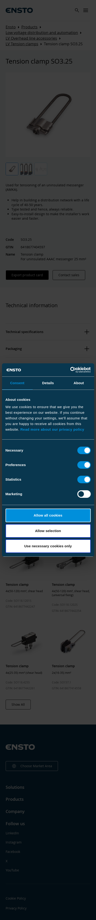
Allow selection (48, 531)
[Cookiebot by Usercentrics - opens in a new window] (70, 370)
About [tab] (79, 383)
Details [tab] (48, 383)
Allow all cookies (48, 515)
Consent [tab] (17, 383)
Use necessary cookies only (48, 546)
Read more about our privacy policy (52, 429)
